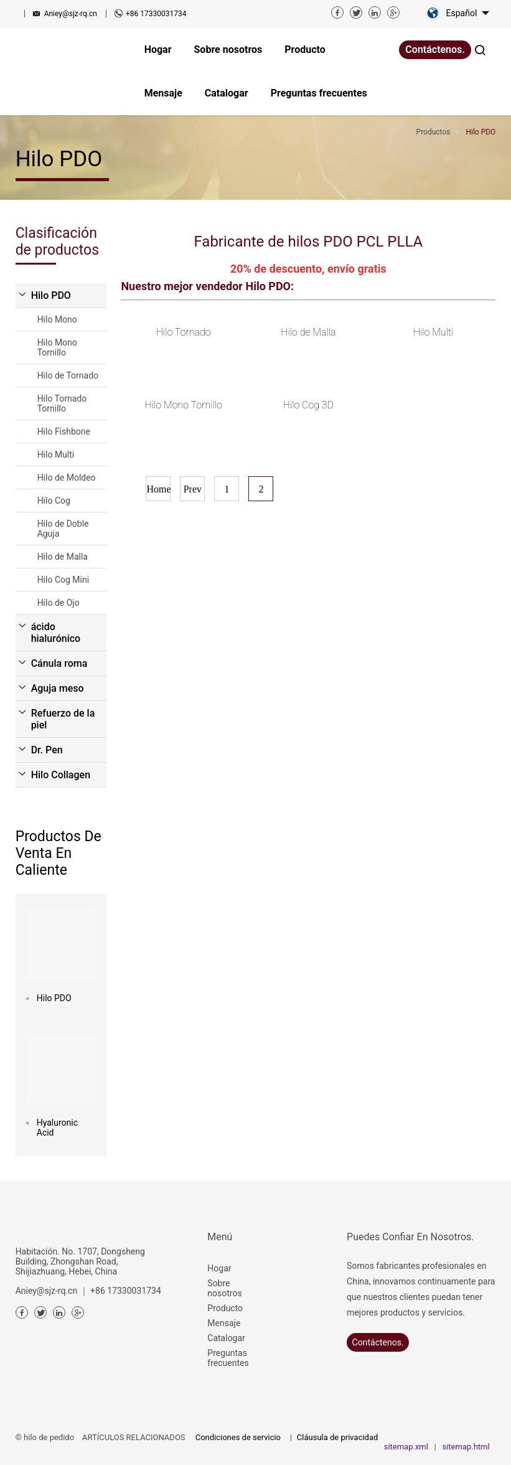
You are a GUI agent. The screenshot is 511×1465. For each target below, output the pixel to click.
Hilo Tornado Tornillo (62, 403)
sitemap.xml (406, 1446)
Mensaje (223, 1323)
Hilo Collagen (60, 775)
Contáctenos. (435, 49)
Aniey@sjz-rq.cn (70, 13)
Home (158, 489)
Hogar (219, 1268)
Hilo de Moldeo (66, 478)
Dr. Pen (47, 750)
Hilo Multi (56, 454)
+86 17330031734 (156, 13)
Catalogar (226, 1338)
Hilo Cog (53, 501)
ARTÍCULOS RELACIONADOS (133, 1437)
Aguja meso (57, 688)
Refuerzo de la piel (63, 719)
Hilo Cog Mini (63, 580)
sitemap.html (465, 1446)
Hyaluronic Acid (57, 1128)
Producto (225, 1308)
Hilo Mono (57, 319)
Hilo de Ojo (58, 603)
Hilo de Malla (62, 557)
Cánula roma (59, 663)
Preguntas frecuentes (227, 1358)
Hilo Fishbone (63, 431)
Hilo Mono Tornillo (57, 347)
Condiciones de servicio (238, 1437)
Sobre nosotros (224, 1288)
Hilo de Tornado (67, 375)
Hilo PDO (51, 295)
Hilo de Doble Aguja (63, 529)
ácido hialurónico (56, 632)
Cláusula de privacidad (337, 1437)
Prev (193, 489)
